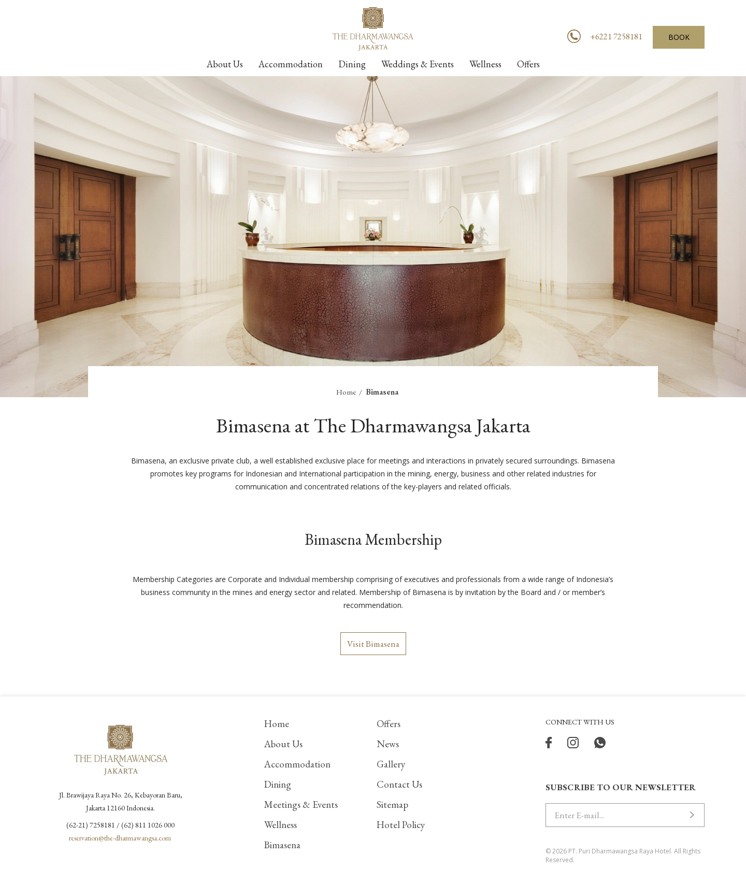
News (388, 743)
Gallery (391, 764)
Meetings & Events (301, 804)
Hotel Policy (401, 824)
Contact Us (399, 784)
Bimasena (282, 844)
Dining (277, 784)
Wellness (280, 824)
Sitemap (392, 804)
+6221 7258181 (616, 36)
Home (346, 392)
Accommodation (297, 764)
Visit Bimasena (373, 643)
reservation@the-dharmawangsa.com (120, 838)
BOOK (679, 37)
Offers (388, 723)
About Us (283, 743)
